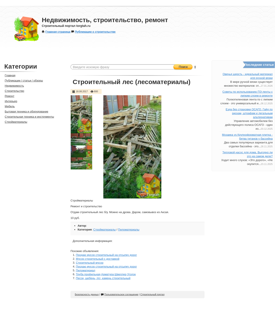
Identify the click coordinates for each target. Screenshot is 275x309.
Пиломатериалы (128, 229)
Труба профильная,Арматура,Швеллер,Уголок (106, 274)
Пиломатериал (85, 270)
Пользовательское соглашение (119, 294)
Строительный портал (152, 294)
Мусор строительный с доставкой (97, 258)
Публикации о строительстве (93, 31)
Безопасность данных (87, 294)
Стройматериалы (104, 229)
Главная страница (56, 31)
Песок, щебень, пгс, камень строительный (103, 278)
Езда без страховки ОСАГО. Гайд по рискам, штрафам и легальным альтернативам (249, 113)
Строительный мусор (89, 262)
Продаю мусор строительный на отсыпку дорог (106, 255)
